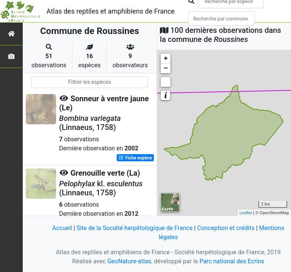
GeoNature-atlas (129, 261)
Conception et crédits (226, 228)
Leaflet (245, 212)
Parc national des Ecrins (231, 261)
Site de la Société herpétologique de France (134, 228)
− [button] (166, 68)
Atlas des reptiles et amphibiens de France (111, 11)
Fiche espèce (135, 158)
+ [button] (166, 58)
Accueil (62, 228)
